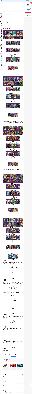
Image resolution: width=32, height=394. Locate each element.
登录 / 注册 (31, 0)
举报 (10, 383)
